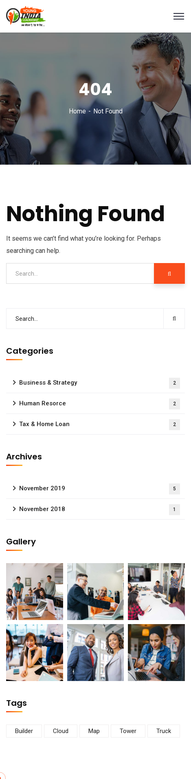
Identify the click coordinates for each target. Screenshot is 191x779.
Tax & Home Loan (99, 424)
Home (77, 111)
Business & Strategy (99, 383)
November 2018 (99, 509)
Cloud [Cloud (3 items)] (60, 731)
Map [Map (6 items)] (94, 731)
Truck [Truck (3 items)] (163, 731)
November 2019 (99, 488)
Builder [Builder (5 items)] (24, 731)
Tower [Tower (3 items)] (128, 731)
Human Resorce (99, 403)
